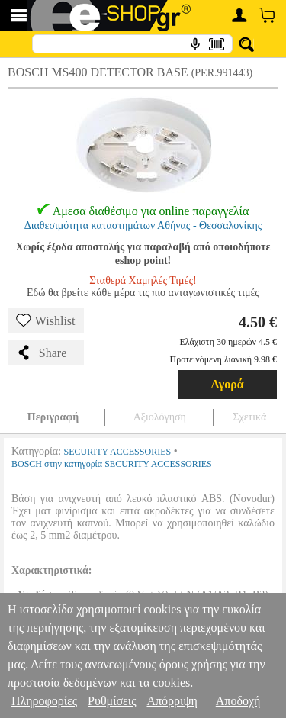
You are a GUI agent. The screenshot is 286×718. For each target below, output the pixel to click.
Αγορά (227, 384)
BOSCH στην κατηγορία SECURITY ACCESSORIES (111, 464)
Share (41, 352)
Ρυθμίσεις (112, 700)
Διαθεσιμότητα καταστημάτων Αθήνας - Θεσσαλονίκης (143, 225)
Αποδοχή (238, 700)
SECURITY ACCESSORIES (118, 451)
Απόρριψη (171, 700)
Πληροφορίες (44, 700)
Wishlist (46, 320)
